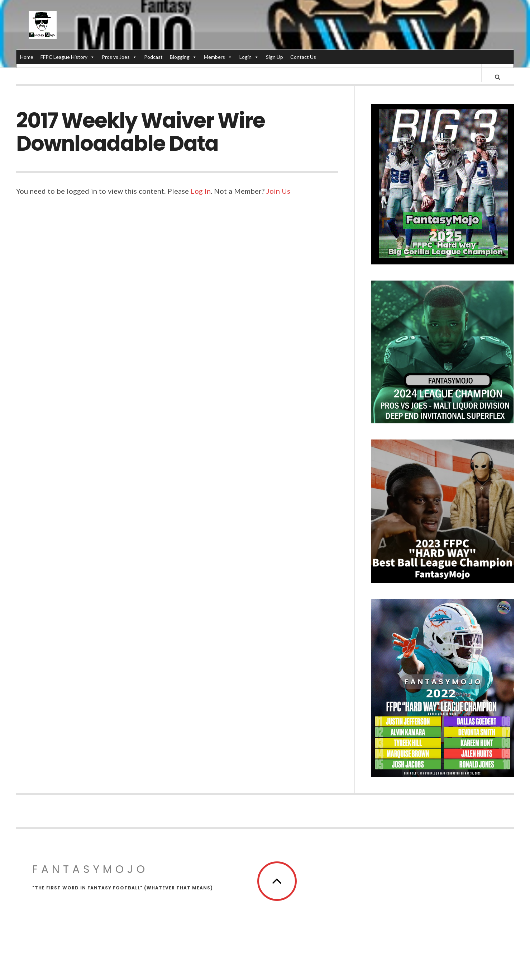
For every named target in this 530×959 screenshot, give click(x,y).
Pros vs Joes (119, 57)
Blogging (183, 57)
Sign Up (274, 57)
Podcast (153, 57)
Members (218, 57)
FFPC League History (67, 57)
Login (249, 57)
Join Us (278, 197)
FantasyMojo (90, 876)
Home (26, 57)
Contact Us (303, 57)
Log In (201, 197)
